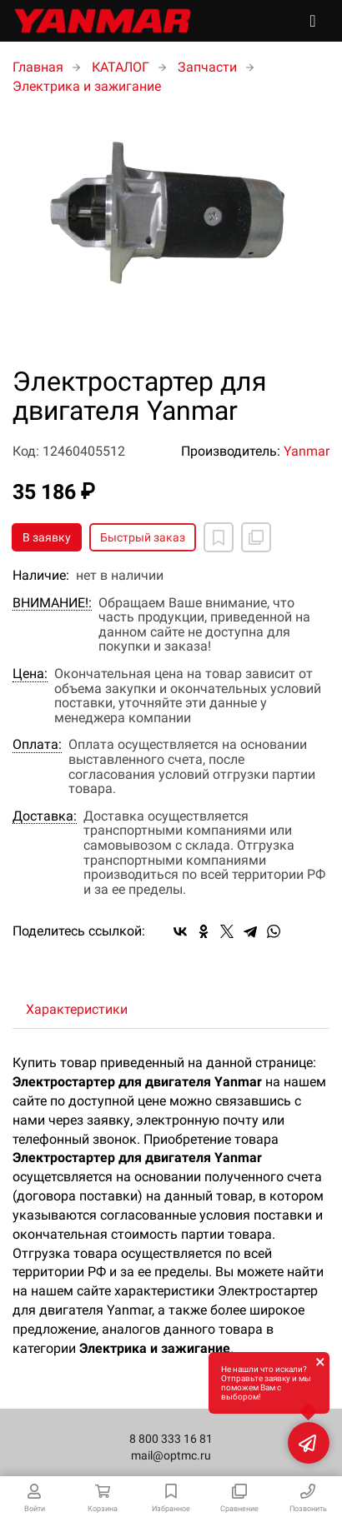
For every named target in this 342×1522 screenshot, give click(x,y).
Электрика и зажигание (87, 86)
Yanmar (306, 451)
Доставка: (45, 816)
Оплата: (37, 744)
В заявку (47, 537)
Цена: (30, 673)
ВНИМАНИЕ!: (52, 603)
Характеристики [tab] (77, 1009)
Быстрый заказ (142, 537)
